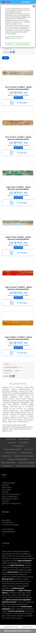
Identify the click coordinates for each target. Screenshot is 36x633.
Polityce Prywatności (15, 38)
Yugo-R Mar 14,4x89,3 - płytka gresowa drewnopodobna (18, 188)
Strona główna (8, 483)
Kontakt (5, 492)
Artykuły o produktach (11, 504)
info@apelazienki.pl (8, 532)
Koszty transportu (10, 497)
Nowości (5, 485)
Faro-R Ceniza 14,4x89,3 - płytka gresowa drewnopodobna (18, 88)
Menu (8, 2)
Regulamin (6, 490)
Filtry (5, 58)
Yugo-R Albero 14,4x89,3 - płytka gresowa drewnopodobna (18, 338)
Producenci (7, 487)
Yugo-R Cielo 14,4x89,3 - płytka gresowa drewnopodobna (18, 238)
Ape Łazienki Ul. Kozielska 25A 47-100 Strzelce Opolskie (10, 522)
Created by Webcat (26, 627)
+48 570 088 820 (7, 529)
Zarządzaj (10, 44)
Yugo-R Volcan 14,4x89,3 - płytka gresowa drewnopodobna (18, 288)
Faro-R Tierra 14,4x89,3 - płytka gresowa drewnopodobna (18, 138)
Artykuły (5, 501)
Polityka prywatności (11, 494)
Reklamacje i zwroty (10, 499)
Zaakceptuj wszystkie (22, 44)
